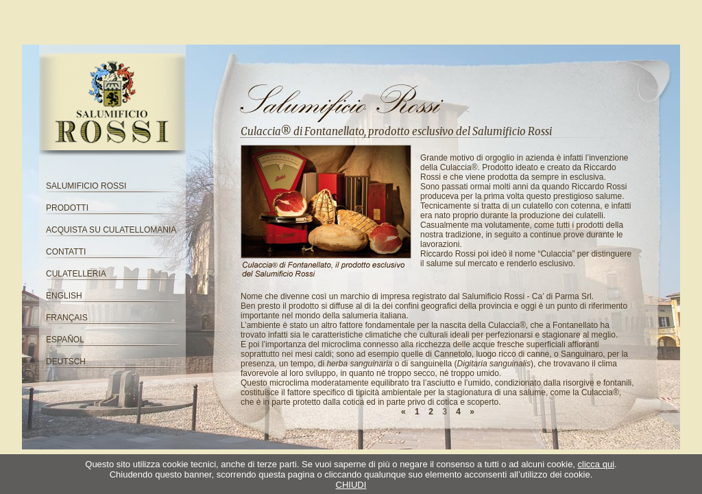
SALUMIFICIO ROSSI (86, 186)
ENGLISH (64, 296)
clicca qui (596, 464)
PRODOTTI (67, 208)
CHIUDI (351, 485)
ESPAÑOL (65, 339)
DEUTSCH (66, 361)
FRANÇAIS (67, 317)
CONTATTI (66, 252)
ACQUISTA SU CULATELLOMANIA (111, 230)
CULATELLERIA (76, 274)
